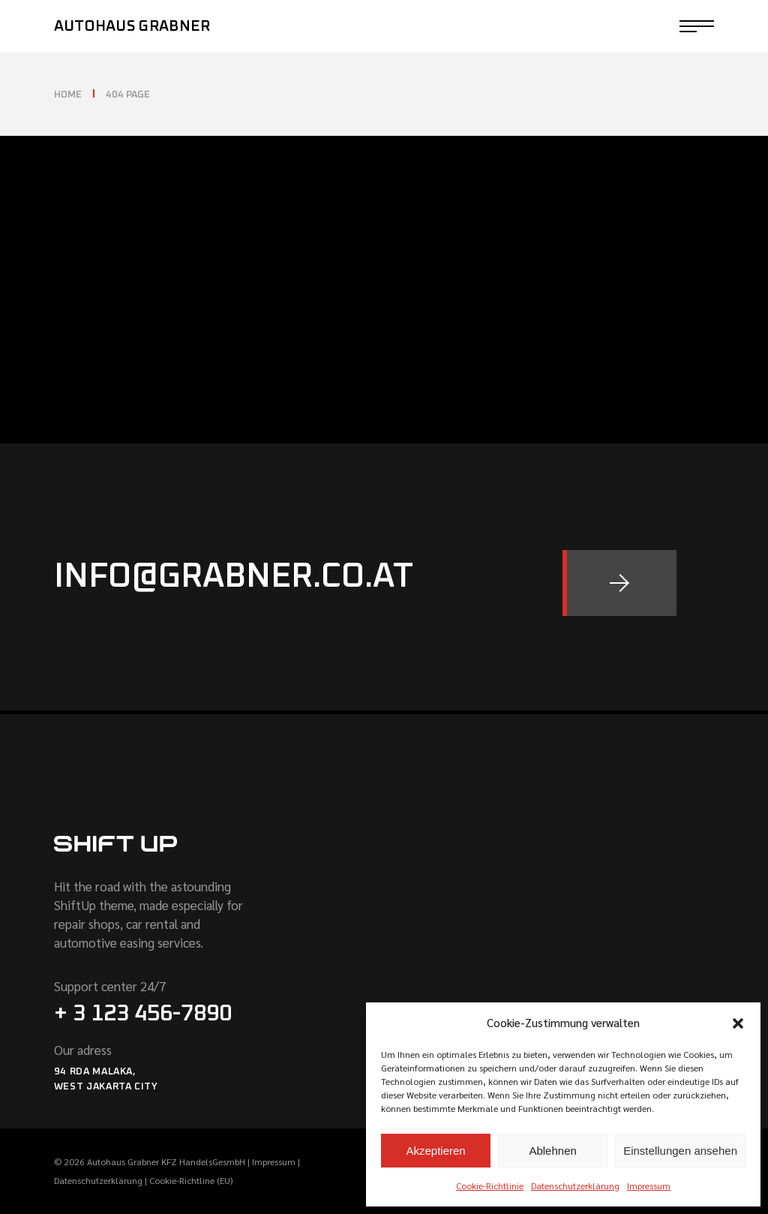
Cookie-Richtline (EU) (190, 1180)
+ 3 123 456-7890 (143, 1013)
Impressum (648, 1185)
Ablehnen (552, 1150)
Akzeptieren (435, 1150)
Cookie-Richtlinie (490, 1185)
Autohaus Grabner (132, 26)
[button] (738, 1023)
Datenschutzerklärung (575, 1185)
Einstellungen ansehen (680, 1150)
